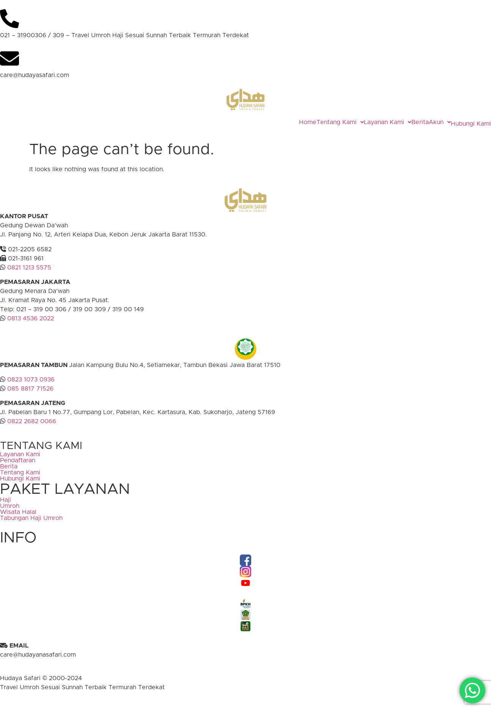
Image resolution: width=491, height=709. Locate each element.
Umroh (9, 512)
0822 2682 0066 (30, 427)
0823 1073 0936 (31, 385)
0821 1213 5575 (29, 273)
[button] (324, 122)
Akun (424, 122)
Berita (404, 122)
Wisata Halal (18, 518)
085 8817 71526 (30, 394)
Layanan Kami (371, 122)
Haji (5, 506)
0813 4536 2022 (30, 324)
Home (292, 122)
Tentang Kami (324, 122)
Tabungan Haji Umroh (31, 524)
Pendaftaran (17, 466)
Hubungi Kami (463, 126)
